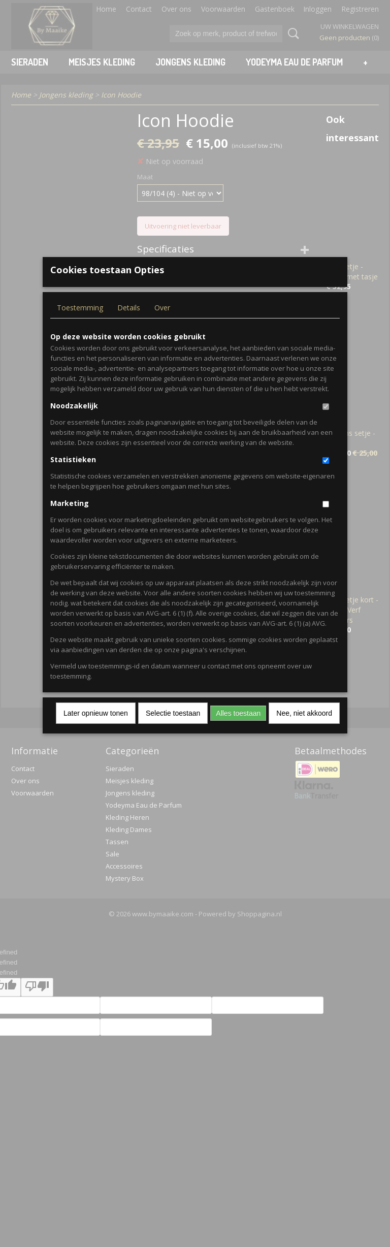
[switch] (325, 423)
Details (128, 324)
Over (162, 324)
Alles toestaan (238, 729)
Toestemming (80, 324)
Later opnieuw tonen (95, 729)
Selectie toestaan (173, 729)
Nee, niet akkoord (304, 729)
